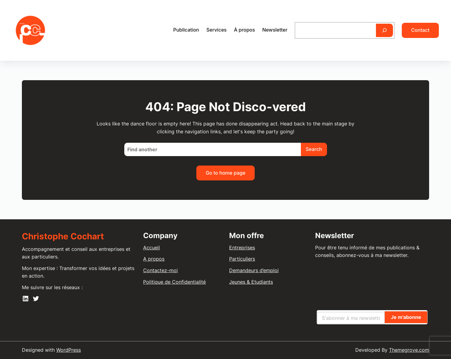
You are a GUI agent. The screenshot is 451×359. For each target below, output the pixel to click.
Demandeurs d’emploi (254, 270)
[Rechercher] (384, 30)
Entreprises (242, 247)
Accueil (151, 247)
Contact (420, 30)
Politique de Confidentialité (174, 282)
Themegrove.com (409, 350)
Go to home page (226, 173)
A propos (153, 259)
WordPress (68, 350)
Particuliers (242, 259)
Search (314, 149)
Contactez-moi (160, 270)
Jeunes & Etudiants (251, 282)
